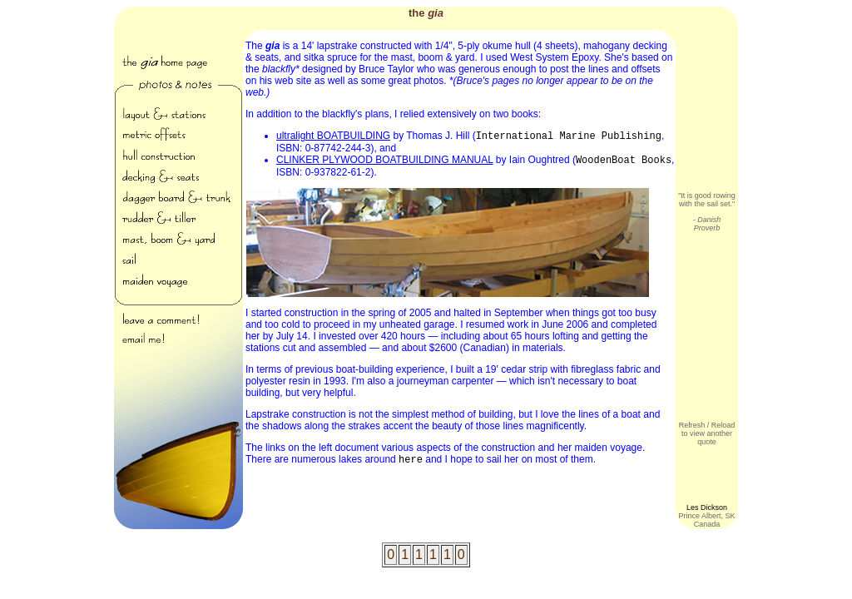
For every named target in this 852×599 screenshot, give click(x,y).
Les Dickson (706, 507)
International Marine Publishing (568, 136)
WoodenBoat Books (623, 160)
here (411, 460)
